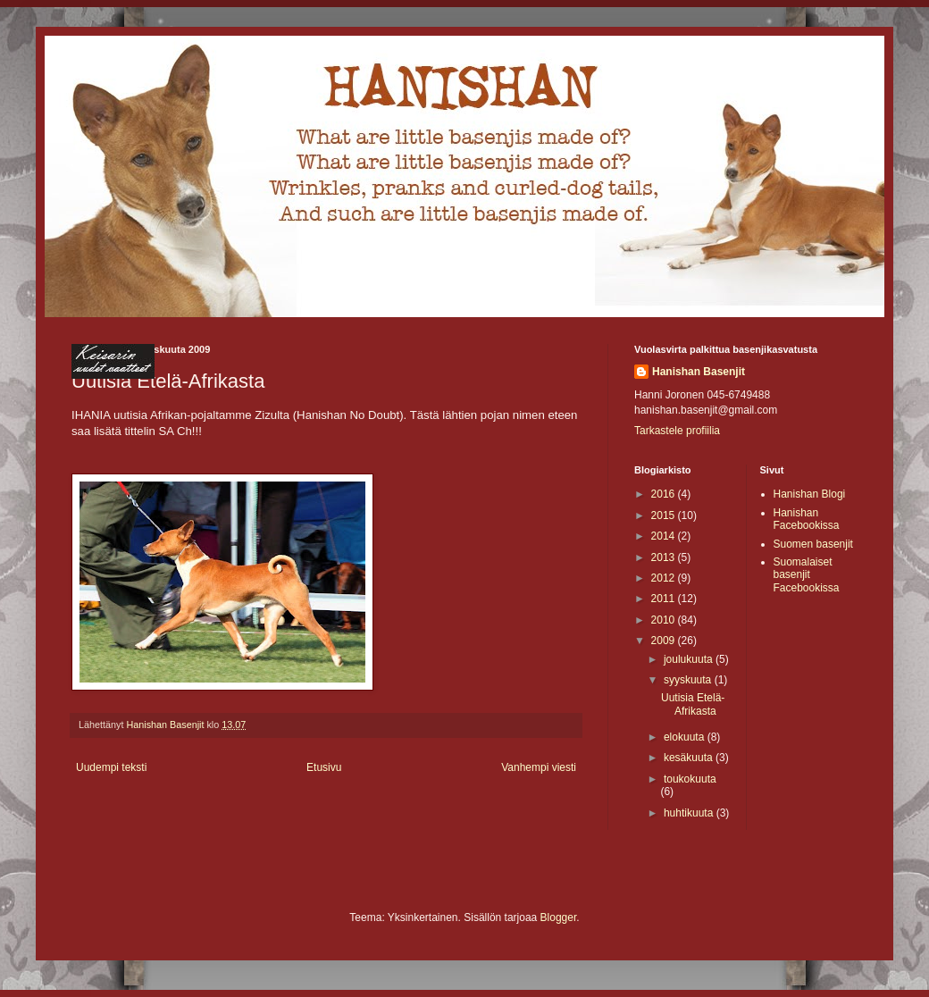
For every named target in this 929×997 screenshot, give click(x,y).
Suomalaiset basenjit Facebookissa (807, 575)
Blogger (558, 917)
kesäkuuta (690, 757)
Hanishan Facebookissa (807, 519)
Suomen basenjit (813, 544)
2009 (664, 640)
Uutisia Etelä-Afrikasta (692, 703)
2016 (664, 494)
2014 (664, 536)
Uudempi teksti (111, 767)
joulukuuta (690, 659)
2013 (664, 557)
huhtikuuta (690, 813)
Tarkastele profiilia (677, 430)
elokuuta (685, 737)
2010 (664, 620)
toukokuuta (690, 779)
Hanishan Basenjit (698, 371)
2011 (664, 598)
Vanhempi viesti (538, 767)
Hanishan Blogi (810, 494)
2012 (664, 578)
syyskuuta (689, 680)
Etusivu (323, 767)
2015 (664, 515)
